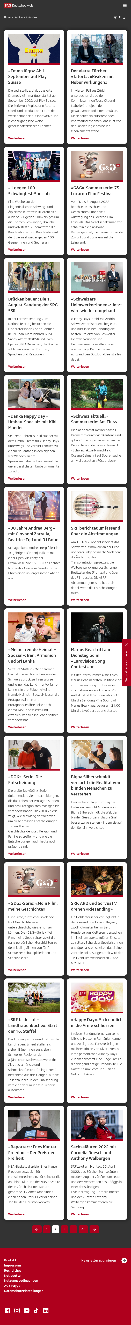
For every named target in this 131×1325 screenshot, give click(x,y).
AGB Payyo (12, 1285)
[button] (125, 5)
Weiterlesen (17, 138)
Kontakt (10, 1260)
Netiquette (12, 1275)
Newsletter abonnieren (104, 1260)
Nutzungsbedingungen (21, 1280)
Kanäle (18, 17)
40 (83, 1229)
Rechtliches (12, 1270)
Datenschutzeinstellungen (23, 1291)
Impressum (12, 1265)
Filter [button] (120, 18)
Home (7, 17)
